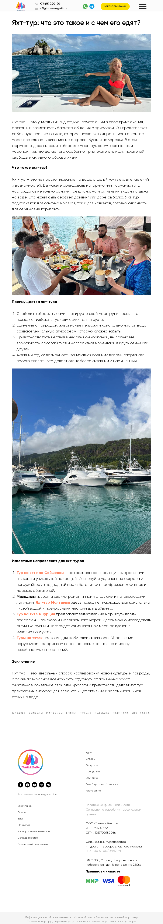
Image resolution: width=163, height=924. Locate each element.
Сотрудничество (28, 835)
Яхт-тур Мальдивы (54, 595)
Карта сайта (93, 788)
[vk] (48, 781)
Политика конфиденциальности (108, 802)
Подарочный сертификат (33, 841)
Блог (20, 816)
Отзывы (22, 809)
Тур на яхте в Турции (37, 607)
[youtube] (34, 781)
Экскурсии (92, 762)
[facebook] (20, 781)
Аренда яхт (93, 769)
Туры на (25, 630)
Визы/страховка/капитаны (102, 781)
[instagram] (27, 781)
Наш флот (24, 822)
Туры (89, 749)
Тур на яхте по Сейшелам (41, 565)
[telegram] (41, 781)
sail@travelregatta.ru (54, 8)
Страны (90, 756)
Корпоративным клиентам (34, 829)
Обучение (92, 775)
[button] (115, 6)
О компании (25, 803)
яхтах (39, 630)
